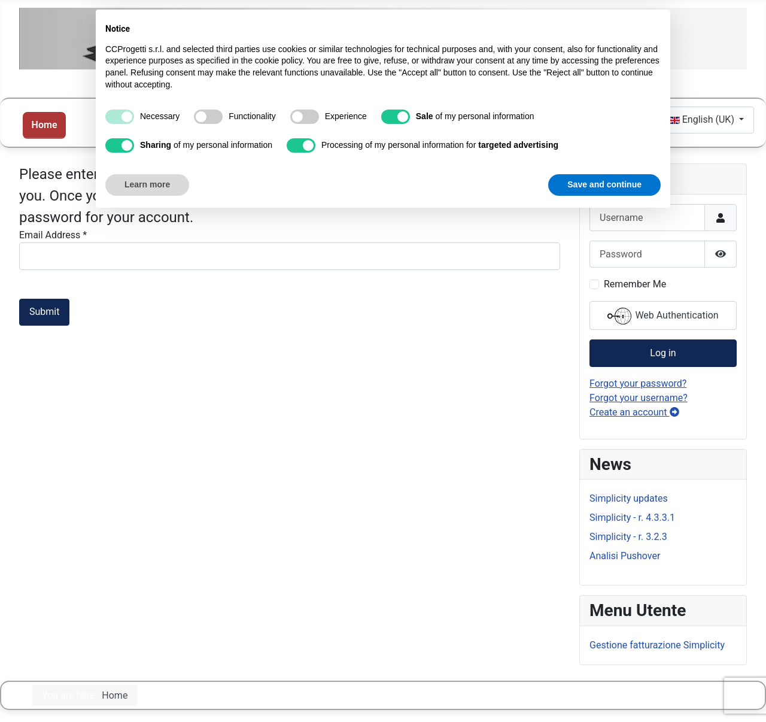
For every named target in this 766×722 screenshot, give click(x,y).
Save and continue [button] (604, 184)
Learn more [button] (147, 184)
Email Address (53, 235)
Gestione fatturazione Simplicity (657, 645)
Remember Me (635, 284)
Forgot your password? (637, 383)
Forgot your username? (638, 398)
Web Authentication (662, 316)
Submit (44, 311)
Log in (663, 353)
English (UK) (703, 119)
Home (44, 125)
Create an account (634, 412)
